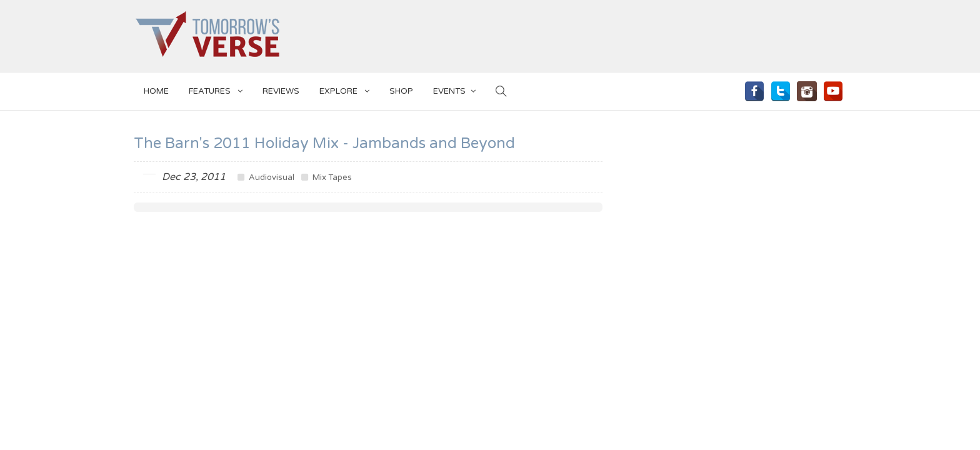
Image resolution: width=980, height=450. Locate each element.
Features (215, 89)
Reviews (280, 91)
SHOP (401, 91)
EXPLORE (344, 89)
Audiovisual (266, 177)
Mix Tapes (326, 177)
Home (156, 91)
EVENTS (454, 89)
